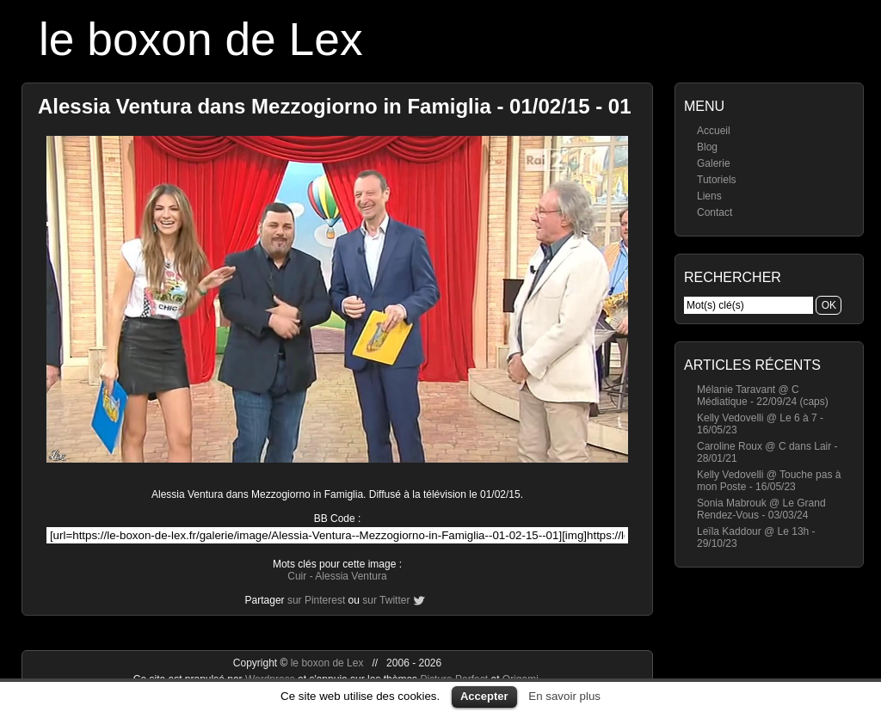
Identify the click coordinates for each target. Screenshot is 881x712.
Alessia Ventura (350, 576)
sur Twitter (386, 600)
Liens (709, 196)
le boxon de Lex (201, 39)
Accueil (713, 131)
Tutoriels (716, 180)
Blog (707, 147)
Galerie (713, 163)
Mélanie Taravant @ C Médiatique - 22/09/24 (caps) (763, 396)
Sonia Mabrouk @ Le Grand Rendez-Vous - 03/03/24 (761, 509)
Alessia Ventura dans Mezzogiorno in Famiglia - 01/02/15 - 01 (334, 106)
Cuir (296, 576)
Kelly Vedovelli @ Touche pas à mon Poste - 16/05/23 (769, 481)
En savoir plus (564, 696)
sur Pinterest (316, 600)
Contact (714, 212)
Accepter (484, 696)
